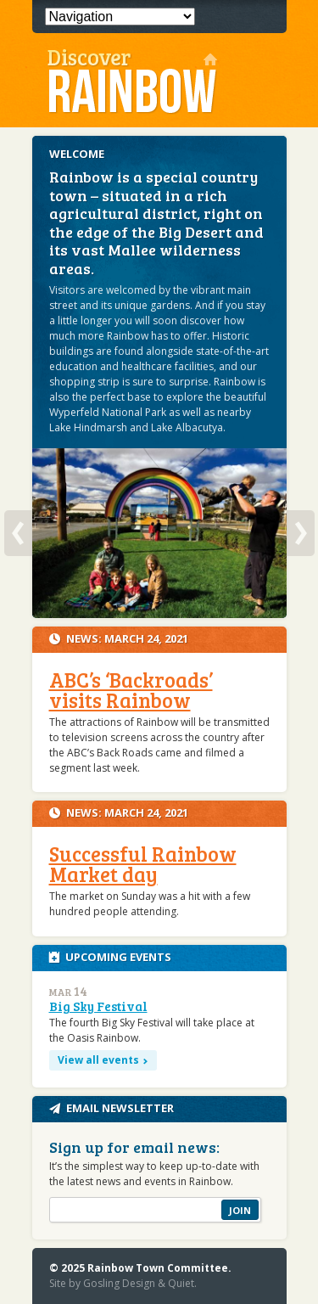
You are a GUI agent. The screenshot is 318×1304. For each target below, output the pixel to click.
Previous (18, 533)
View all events (98, 1060)
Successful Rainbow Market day (143, 864)
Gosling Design (119, 1283)
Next (301, 533)
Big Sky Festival (98, 1006)
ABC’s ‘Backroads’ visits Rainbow (131, 690)
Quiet (181, 1283)
